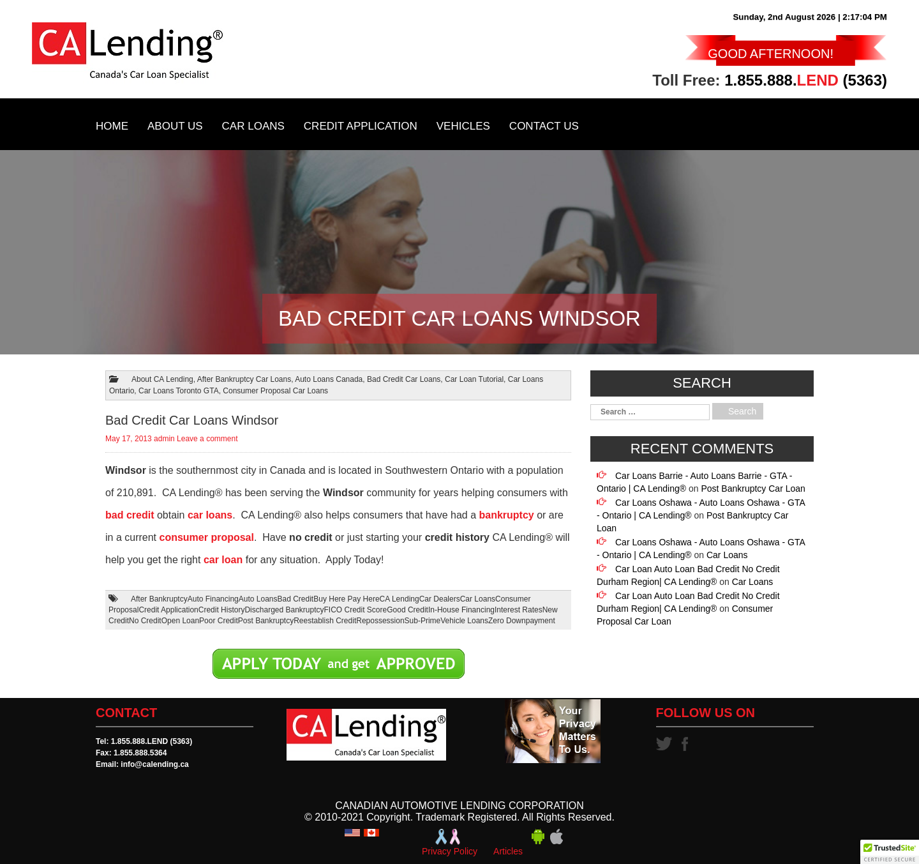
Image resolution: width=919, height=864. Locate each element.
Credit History (221, 609)
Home (112, 126)
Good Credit (407, 609)
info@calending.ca (154, 764)
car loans (210, 515)
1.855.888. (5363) (805, 80)
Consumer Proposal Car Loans (275, 390)
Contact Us (544, 126)
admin (164, 438)
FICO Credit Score (355, 609)
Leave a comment (207, 438)
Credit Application (360, 126)
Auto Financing (213, 599)
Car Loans (253, 126)
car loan (223, 559)
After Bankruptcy (159, 599)
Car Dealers (439, 599)
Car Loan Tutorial (474, 379)
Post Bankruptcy (266, 620)
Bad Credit (296, 599)
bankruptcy (506, 515)
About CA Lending (162, 379)
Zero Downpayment (521, 620)
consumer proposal (206, 537)
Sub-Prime (423, 620)
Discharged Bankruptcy (284, 609)
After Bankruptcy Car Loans (244, 379)
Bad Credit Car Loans (403, 379)
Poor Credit (218, 620)
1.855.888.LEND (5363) (151, 741)
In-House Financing (461, 609)
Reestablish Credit (325, 620)
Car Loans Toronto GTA (178, 390)
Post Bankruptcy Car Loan (753, 488)
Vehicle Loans (464, 620)
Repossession (380, 620)
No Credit (145, 620)
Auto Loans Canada (328, 379)
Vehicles (463, 126)
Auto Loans (258, 599)
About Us (175, 126)
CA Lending (399, 599)
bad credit (129, 515)
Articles (508, 851)
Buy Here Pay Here (346, 599)
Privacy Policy (449, 851)
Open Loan (180, 620)
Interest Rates (518, 609)
